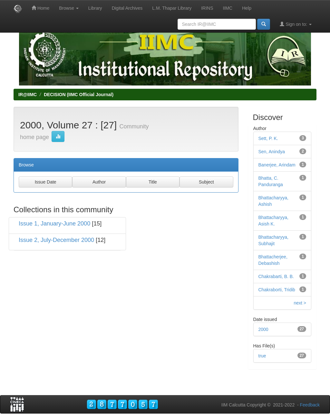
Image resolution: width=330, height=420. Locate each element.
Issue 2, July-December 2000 (56, 240)
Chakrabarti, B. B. (276, 276)
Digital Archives (127, 8)
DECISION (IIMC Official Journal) (78, 94)
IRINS (207, 8)
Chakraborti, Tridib (276, 289)
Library (95, 8)
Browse (69, 8)
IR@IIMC (27, 94)
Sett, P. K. (268, 138)
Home (40, 8)
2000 (263, 329)
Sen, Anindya (271, 151)
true (262, 355)
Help (246, 8)
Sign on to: (296, 24)
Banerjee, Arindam (277, 164)
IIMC (228, 8)
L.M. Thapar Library (171, 8)
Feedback (310, 404)
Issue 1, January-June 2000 (54, 223)
